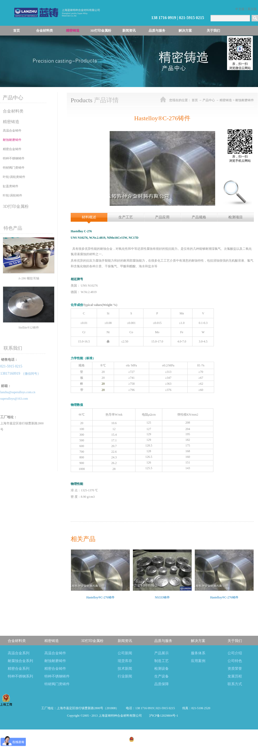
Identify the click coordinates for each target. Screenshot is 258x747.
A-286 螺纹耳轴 (28, 278)
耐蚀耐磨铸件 (244, 100)
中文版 (240, 9)
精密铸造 (226, 100)
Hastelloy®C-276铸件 (100, 597)
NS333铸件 (162, 597)
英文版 (252, 9)
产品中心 (209, 100)
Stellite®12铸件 (28, 327)
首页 (16, 30)
